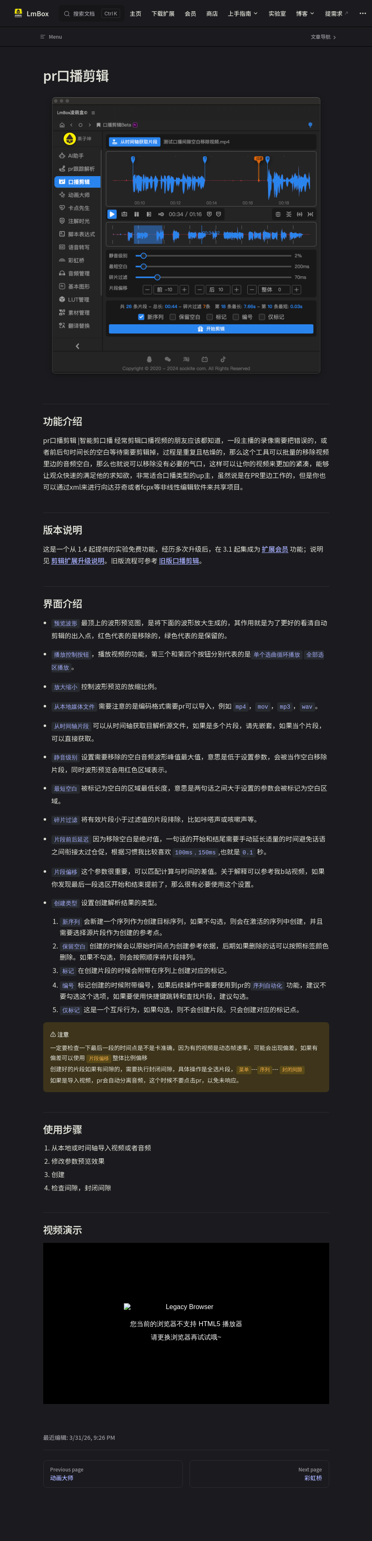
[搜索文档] (92, 13)
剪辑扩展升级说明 (77, 560)
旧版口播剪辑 (179, 560)
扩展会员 (275, 549)
